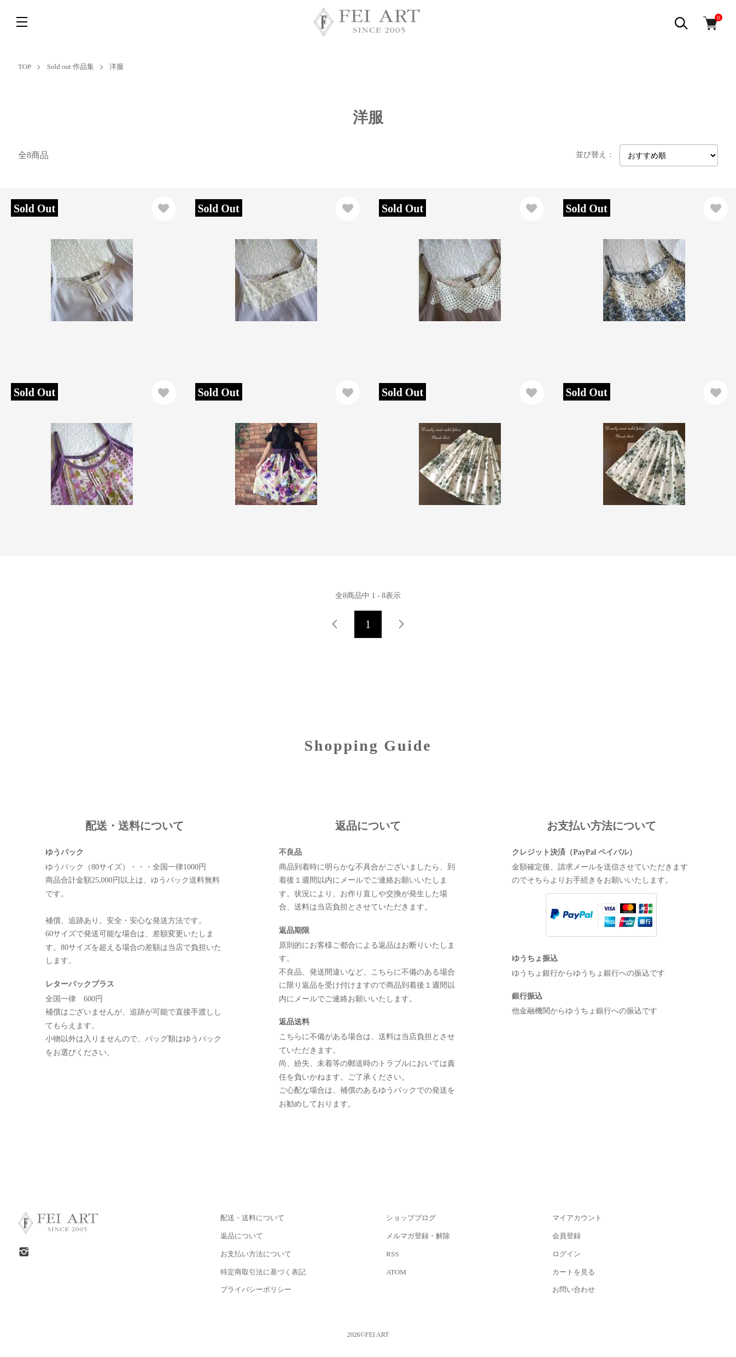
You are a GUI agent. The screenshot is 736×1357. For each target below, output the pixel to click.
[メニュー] (22, 22)
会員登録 (566, 1236)
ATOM (396, 1272)
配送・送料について (252, 1218)
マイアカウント (577, 1218)
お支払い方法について (255, 1254)
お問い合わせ (573, 1289)
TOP (24, 66)
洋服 (116, 66)
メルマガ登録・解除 (418, 1236)
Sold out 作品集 (70, 66)
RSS (392, 1254)
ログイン (566, 1254)
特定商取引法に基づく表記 (263, 1272)
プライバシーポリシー (255, 1289)
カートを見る (573, 1272)
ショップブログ (411, 1218)
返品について (241, 1236)
